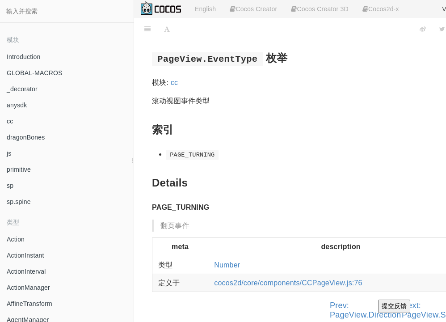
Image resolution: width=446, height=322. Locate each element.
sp (10, 185)
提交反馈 (394, 305)
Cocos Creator (253, 9)
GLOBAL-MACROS (35, 72)
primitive (19, 169)
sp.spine (19, 201)
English (205, 9)
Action (16, 239)
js (9, 153)
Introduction (24, 56)
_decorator (22, 89)
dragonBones (26, 137)
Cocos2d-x (380, 9)
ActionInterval (26, 271)
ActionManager (28, 287)
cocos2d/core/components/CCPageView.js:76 (288, 283)
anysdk (17, 105)
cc (10, 121)
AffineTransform (29, 303)
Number (227, 265)
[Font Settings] (167, 29)
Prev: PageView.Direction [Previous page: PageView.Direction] (365, 310)
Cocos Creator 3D (319, 9)
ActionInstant (25, 255)
